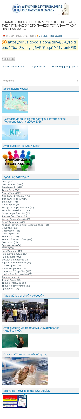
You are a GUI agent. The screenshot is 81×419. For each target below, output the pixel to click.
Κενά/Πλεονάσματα (12, 222)
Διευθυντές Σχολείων (13, 196)
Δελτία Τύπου (9, 193)
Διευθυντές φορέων (12, 199)
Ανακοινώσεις (9, 184)
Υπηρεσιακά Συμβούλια (13, 271)
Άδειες (5, 181)
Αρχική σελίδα (38, 66)
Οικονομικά (7, 242)
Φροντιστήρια (9, 277)
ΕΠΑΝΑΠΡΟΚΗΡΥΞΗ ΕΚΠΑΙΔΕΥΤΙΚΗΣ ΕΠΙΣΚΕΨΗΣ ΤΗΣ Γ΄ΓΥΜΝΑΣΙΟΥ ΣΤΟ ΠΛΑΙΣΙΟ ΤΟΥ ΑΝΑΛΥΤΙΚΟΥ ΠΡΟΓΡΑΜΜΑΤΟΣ (39, 25)
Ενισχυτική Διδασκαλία (13, 213)
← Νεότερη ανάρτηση (14, 66)
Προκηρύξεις (56, 36)
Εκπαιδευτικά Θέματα (13, 210)
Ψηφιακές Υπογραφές (13, 283)
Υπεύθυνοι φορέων (11, 268)
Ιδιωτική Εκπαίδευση (12, 216)
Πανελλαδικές (9, 251)
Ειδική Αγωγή (9, 204)
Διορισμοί (7, 201)
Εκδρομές (44, 36)
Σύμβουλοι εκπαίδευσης (14, 262)
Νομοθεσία (7, 236)
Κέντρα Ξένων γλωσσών (14, 219)
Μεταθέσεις (8, 230)
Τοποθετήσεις (9, 265)
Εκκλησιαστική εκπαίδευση (15, 207)
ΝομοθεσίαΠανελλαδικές (15, 239)
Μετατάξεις (8, 233)
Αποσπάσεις (8, 190)
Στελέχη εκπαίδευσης (13, 259)
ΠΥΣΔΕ (5, 248)
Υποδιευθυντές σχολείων (15, 274)
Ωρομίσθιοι (7, 288)
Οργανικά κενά (9, 245)
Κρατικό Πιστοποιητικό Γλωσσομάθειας (22, 225)
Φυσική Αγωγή (9, 280)
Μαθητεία (7, 228)
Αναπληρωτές (9, 187)
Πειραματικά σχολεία (13, 254)
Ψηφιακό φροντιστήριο (13, 286)
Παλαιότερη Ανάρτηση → (65, 66)
